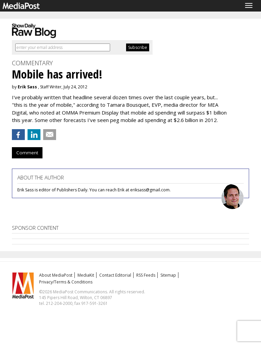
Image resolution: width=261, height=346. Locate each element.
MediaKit (85, 275)
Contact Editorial (115, 275)
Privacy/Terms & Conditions (65, 282)
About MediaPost (55, 275)
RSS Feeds (145, 275)
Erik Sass (27, 87)
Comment (27, 153)
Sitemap (168, 275)
